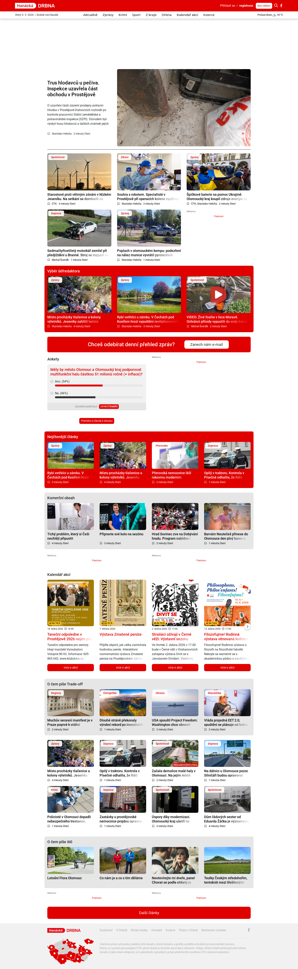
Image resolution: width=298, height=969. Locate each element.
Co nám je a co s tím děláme (121, 878)
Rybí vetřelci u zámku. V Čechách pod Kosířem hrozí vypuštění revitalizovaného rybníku (148, 319)
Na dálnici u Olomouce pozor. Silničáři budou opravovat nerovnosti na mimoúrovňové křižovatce (226, 773)
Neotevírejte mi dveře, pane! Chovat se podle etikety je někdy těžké (173, 880)
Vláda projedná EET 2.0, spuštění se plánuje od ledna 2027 (226, 722)
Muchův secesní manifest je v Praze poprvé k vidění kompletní (70, 722)
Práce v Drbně (188, 930)
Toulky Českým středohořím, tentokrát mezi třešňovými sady (225, 880)
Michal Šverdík (60, 259)
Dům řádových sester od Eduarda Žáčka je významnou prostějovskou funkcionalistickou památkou (226, 819)
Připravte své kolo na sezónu (121, 534)
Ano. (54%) (62, 381)
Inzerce (209, 15)
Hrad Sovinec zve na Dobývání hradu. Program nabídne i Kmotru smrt (175, 536)
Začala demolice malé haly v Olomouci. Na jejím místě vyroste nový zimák (174, 773)
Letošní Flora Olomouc (64, 878)
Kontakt (156, 930)
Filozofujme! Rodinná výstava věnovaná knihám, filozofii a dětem (226, 639)
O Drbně (121, 930)
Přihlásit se (227, 5)
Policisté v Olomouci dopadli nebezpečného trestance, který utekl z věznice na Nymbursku (69, 819)
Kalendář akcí (187, 15)
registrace (246, 5)
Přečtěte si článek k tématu (97, 420)
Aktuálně (90, 15)
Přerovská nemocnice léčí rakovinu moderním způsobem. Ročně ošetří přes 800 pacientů (174, 475)
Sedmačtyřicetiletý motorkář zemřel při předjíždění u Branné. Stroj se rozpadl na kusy (78, 253)
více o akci (71, 667)
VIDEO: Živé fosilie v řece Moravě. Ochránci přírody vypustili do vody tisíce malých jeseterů (217, 319)
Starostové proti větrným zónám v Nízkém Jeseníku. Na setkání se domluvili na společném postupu (79, 196)
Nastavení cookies (213, 930)
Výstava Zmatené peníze (121, 634)
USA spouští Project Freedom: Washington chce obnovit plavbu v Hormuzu (175, 722)
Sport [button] (136, 15)
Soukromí (106, 930)
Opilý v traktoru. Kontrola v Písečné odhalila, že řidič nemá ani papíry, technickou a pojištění (226, 475)
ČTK (54, 203)
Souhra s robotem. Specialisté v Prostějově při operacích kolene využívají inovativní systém (148, 196)
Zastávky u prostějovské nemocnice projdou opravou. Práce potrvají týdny (121, 819)
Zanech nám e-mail (206, 344)
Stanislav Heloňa (62, 133)
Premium (219, 216)
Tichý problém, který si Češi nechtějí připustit (68, 536)
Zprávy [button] (108, 15)
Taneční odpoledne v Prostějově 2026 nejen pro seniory (69, 639)
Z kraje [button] (151, 15)
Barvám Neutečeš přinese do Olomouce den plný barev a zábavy (226, 536)
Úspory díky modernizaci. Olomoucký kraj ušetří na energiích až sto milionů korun (175, 819)
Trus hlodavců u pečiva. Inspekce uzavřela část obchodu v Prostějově (73, 88)
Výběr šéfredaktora (63, 271)
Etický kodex (139, 930)
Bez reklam (264, 5)
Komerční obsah (61, 498)
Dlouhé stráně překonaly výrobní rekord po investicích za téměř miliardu (121, 722)
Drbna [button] (167, 15)
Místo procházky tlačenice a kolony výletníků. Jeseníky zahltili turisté (74, 319)
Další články (149, 913)
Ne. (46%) (61, 393)
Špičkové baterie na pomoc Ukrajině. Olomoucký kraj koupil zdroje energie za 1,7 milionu (217, 196)
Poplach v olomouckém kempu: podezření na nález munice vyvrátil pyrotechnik (149, 253)
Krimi (123, 15)
